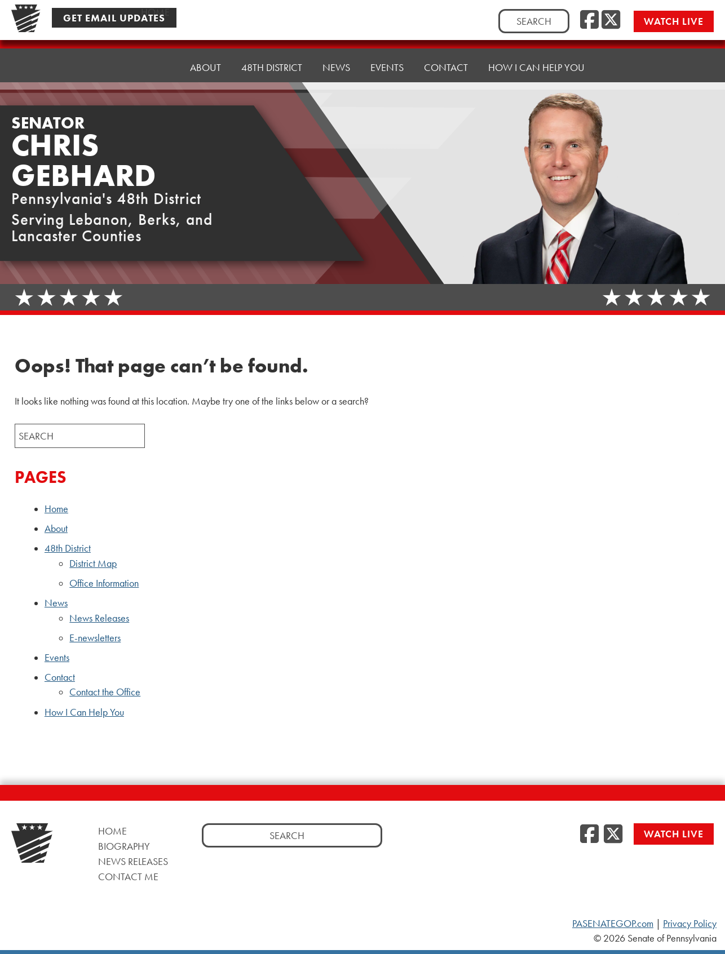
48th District (68, 548)
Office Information (104, 583)
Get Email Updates (114, 17)
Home (155, 67)
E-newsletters (95, 638)
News (56, 603)
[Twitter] (611, 20)
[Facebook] (589, 20)
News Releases (99, 618)
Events (387, 67)
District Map (93, 563)
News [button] (336, 67)
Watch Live (674, 21)
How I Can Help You (536, 67)
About (205, 67)
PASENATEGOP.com (612, 923)
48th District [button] (271, 67)
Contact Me (128, 876)
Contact (60, 677)
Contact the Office (104, 692)
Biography (124, 846)
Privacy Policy (690, 923)
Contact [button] (446, 67)
